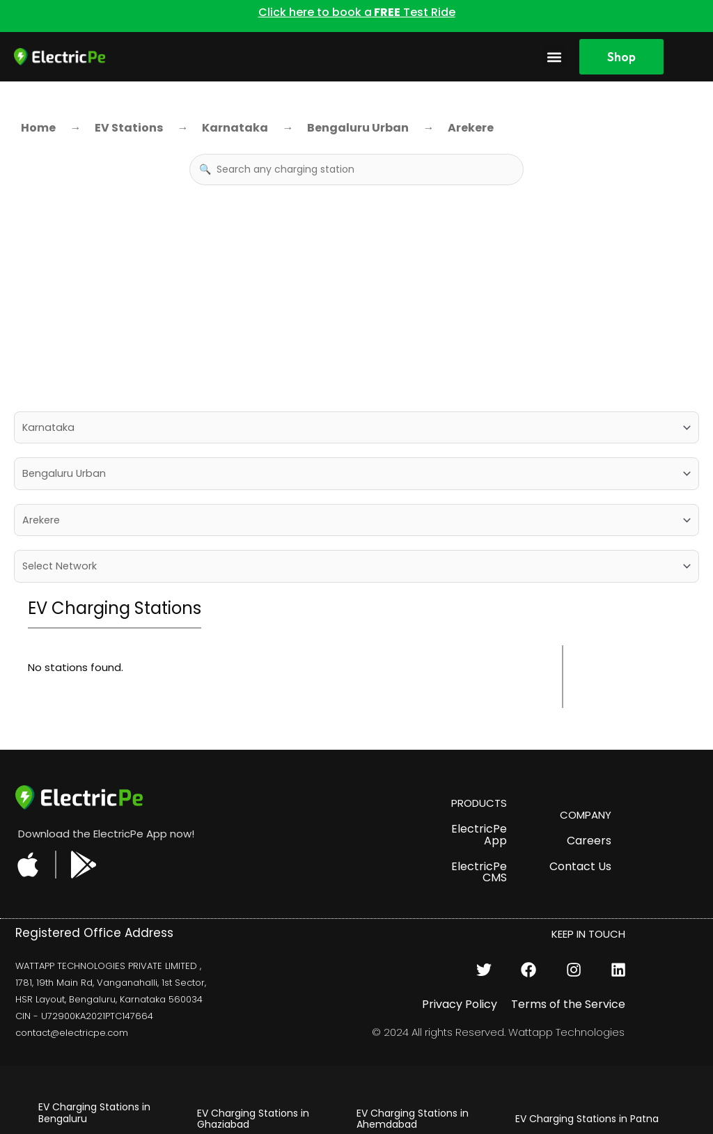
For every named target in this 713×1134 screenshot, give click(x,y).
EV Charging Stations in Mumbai (571, 1044)
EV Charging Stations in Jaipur (94, 1019)
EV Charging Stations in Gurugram (253, 1025)
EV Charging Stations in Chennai (94, 1056)
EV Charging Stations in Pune (426, 1094)
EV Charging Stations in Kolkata (571, 1082)
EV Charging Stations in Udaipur (412, 1063)
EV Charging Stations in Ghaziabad (253, 987)
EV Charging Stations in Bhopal (412, 1025)
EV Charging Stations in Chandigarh (94, 1094)
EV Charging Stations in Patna (587, 988)
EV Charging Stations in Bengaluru (94, 982)
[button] (553, 56)
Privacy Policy (459, 873)
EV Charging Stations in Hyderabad (253, 1088)
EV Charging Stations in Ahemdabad (412, 987)
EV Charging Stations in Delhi (266, 1057)
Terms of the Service (568, 873)
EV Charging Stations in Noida (586, 1014)
